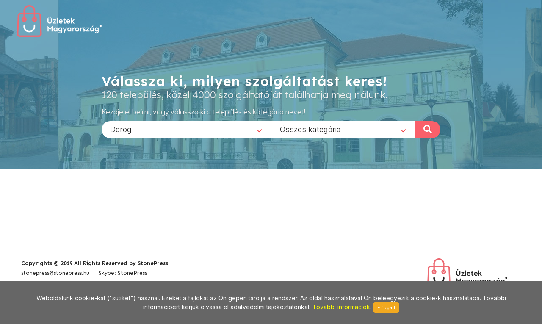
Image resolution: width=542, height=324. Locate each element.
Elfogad (386, 307)
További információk (341, 306)
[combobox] (186, 129)
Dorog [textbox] (121, 129)
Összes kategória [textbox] (310, 129)
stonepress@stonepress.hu (55, 273)
